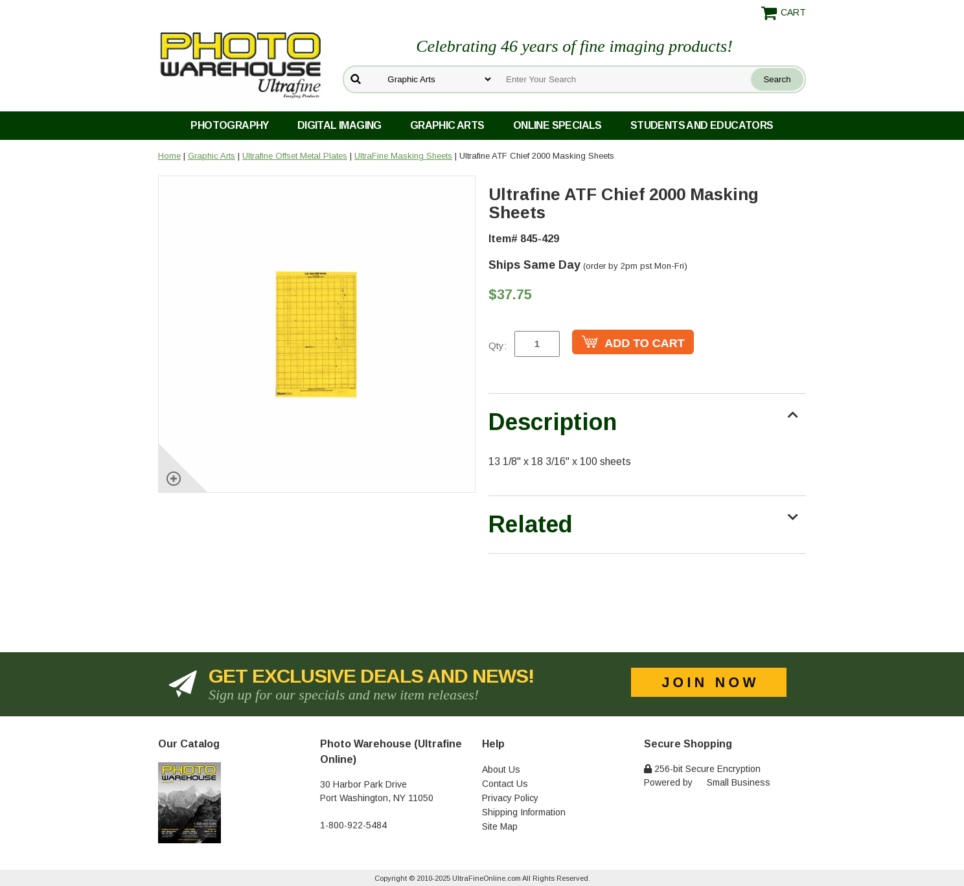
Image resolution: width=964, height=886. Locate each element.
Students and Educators (702, 125)
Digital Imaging (339, 125)
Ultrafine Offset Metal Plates (294, 156)
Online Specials (557, 125)
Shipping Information (524, 812)
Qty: (497, 345)
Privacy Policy (510, 798)
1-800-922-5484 (353, 825)
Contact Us (505, 783)
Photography (229, 125)
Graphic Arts (447, 125)
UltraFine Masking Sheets (403, 156)
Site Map (500, 826)
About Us (501, 769)
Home (169, 156)
